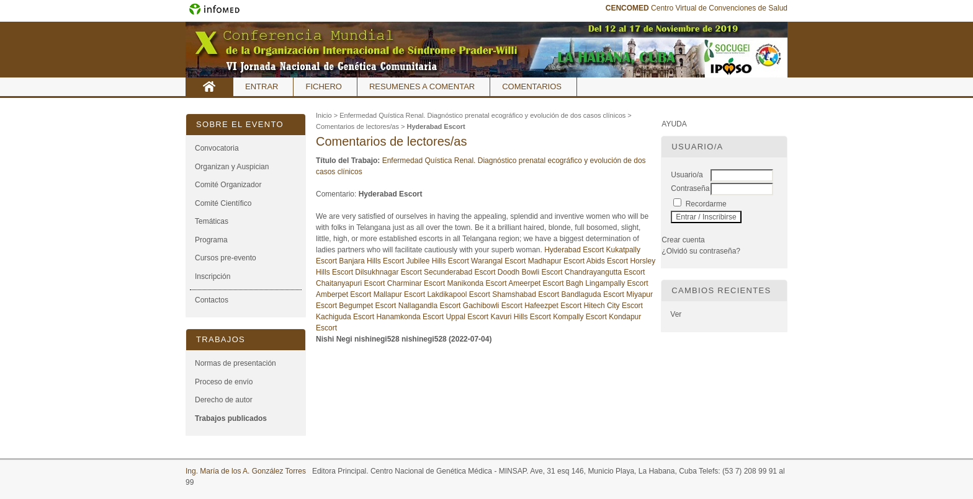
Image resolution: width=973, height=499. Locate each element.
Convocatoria (217, 148)
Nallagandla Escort (430, 305)
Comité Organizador (228, 184)
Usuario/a (686, 174)
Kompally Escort (581, 316)
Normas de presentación (235, 363)
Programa (211, 240)
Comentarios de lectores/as (357, 126)
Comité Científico (223, 203)
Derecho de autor (224, 399)
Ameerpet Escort (537, 283)
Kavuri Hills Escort (521, 316)
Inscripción (212, 276)
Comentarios (532, 86)
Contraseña (690, 188)
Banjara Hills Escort (372, 261)
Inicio (209, 86)
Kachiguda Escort (346, 316)
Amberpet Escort (345, 294)
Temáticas (211, 221)
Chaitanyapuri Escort (351, 283)
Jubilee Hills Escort (438, 261)
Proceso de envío (224, 382)
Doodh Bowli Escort (531, 272)
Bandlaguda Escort (594, 294)
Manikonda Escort (476, 283)
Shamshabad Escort (526, 294)
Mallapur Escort (401, 294)
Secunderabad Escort (461, 272)
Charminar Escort (417, 283)
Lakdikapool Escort (459, 294)
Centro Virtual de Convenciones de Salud (696, 8)
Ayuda (673, 124)
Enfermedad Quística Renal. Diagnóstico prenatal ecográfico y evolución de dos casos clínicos (482, 115)
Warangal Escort (499, 261)
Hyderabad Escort (435, 126)
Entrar (261, 86)
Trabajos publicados (231, 418)
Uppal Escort (468, 316)
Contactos (211, 300)
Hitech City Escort (613, 305)
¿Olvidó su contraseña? (700, 251)
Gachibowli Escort (493, 305)
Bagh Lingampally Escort (607, 283)
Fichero (323, 86)
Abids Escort (608, 261)
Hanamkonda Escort (411, 316)
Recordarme (706, 204)
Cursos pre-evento (225, 258)
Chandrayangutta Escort (605, 272)
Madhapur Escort (557, 261)
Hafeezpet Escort (553, 305)
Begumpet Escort (368, 305)
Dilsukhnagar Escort (389, 272)
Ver (675, 314)
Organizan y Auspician (232, 166)
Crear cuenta (682, 240)
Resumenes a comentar (422, 86)
